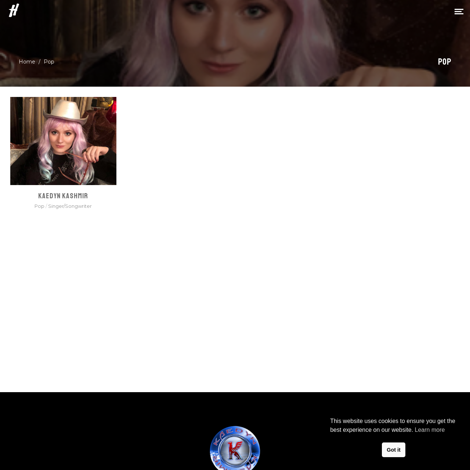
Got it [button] (394, 450)
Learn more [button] (430, 430)
